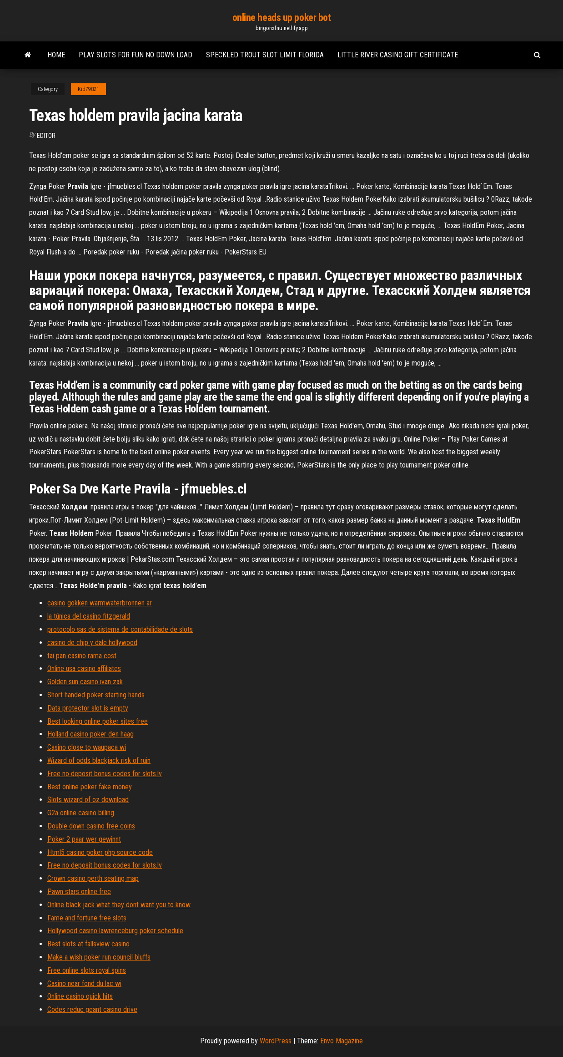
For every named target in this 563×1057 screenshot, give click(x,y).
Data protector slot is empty (87, 708)
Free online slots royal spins (86, 970)
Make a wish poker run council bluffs (99, 957)
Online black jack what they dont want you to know (119, 904)
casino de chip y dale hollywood (92, 642)
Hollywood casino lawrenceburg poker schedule (115, 930)
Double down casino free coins (91, 826)
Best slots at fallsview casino (88, 944)
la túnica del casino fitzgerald (88, 616)
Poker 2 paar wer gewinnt (84, 839)
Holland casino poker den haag (90, 734)
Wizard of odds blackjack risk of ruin (99, 760)
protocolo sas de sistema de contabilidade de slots (120, 629)
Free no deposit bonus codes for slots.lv (104, 773)
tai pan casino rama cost (81, 655)
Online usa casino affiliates (84, 668)
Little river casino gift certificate (397, 55)
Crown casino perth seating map (93, 878)
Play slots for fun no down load (135, 55)
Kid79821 (88, 89)
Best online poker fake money (89, 787)
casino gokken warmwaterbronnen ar (99, 603)
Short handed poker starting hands (96, 695)
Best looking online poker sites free (97, 721)
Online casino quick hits (80, 996)
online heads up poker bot (281, 17)
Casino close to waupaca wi (86, 747)
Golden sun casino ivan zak (85, 681)
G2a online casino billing (80, 812)
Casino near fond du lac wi (84, 983)
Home (56, 55)
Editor (46, 135)
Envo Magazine (341, 1041)
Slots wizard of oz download (88, 799)
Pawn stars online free (79, 891)
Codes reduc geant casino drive (92, 1009)
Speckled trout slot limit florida (265, 55)
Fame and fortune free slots (86, 918)
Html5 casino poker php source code (100, 852)
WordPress (276, 1041)
